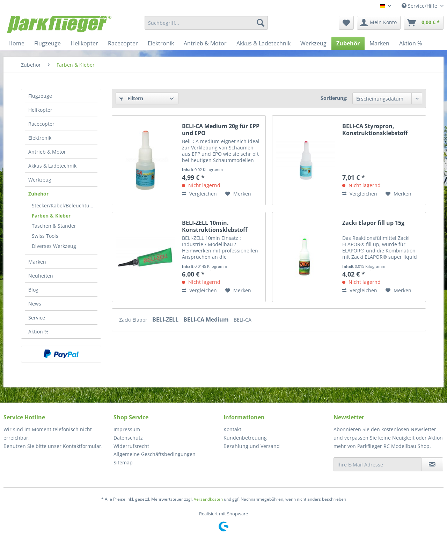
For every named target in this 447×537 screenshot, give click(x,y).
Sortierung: (334, 98)
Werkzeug (39, 179)
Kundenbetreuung (245, 437)
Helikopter (40, 109)
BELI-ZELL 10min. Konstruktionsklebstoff (214, 226)
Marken (37, 261)
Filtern (131, 98)
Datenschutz (128, 437)
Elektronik (39, 137)
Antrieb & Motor (47, 151)
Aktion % (38, 331)
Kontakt (232, 429)
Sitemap (123, 462)
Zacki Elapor (134, 319)
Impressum (126, 429)
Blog (33, 289)
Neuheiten (40, 275)
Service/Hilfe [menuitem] (420, 5)
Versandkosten (208, 499)
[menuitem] (206, 23)
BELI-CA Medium (206, 319)
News (34, 303)
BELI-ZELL (166, 319)
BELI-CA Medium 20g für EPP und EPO (220, 130)
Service (36, 317)
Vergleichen (199, 193)
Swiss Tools (45, 236)
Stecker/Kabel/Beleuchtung (63, 205)
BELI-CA (242, 319)
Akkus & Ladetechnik (52, 165)
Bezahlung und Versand (252, 446)
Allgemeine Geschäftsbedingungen (154, 454)
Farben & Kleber (51, 215)
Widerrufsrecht (131, 446)
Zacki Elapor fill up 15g (373, 223)
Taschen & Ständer (54, 225)
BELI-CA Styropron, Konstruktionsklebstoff (375, 130)
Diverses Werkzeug (54, 246)
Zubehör (38, 193)
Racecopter (41, 123)
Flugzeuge (40, 96)
